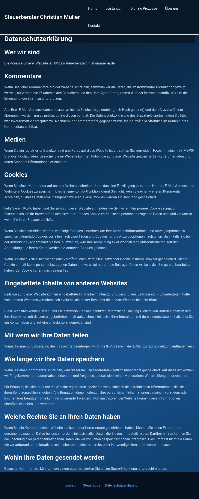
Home (92, 8)
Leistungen (112, 8)
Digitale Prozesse (140, 8)
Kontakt (93, 26)
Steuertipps (91, 485)
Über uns (167, 8)
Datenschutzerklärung (120, 485)
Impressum (70, 485)
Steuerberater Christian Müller (42, 17)
